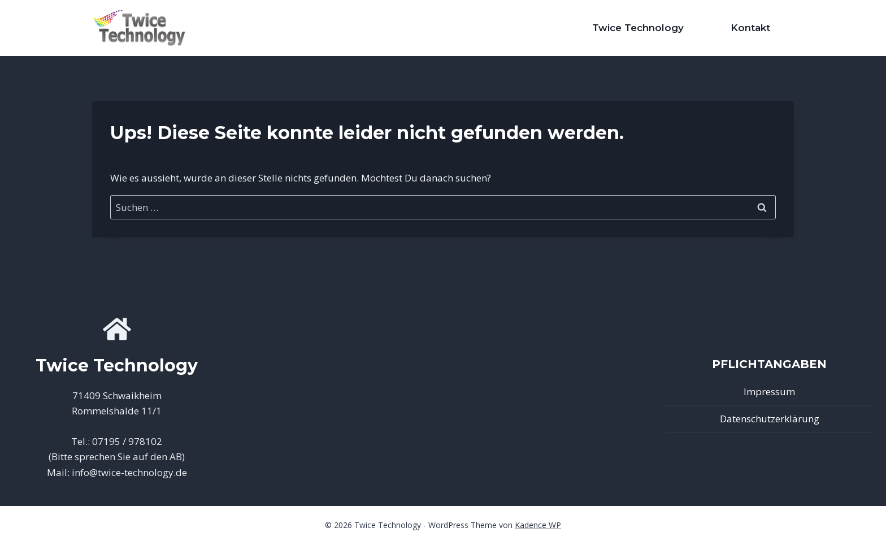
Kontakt (750, 27)
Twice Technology (638, 27)
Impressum (769, 391)
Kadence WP (538, 525)
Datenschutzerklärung (769, 418)
